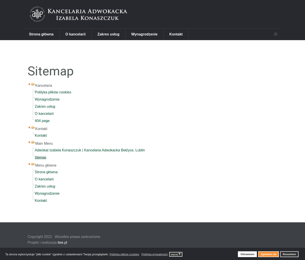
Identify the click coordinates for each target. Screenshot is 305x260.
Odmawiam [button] (247, 254)
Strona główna (41, 34)
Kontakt (176, 34)
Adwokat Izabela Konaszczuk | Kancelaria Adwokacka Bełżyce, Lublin (90, 150)
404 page (42, 121)
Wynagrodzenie (144, 34)
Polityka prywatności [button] (154, 254)
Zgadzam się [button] (268, 254)
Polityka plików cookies (53, 92)
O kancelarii (75, 34)
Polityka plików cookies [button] (124, 254)
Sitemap (40, 157)
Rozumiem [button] (289, 254)
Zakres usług (108, 34)
